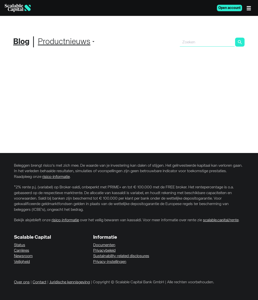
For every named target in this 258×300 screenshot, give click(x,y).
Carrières (21, 251)
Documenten (104, 245)
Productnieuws (64, 42)
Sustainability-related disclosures (121, 256)
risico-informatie (56, 177)
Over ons (22, 282)
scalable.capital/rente (221, 220)
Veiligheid (22, 262)
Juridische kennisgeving (69, 282)
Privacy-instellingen (109, 262)
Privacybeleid (104, 251)
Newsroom (23, 256)
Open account (229, 8)
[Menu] (250, 8)
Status (19, 245)
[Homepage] (18, 8)
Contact (39, 282)
